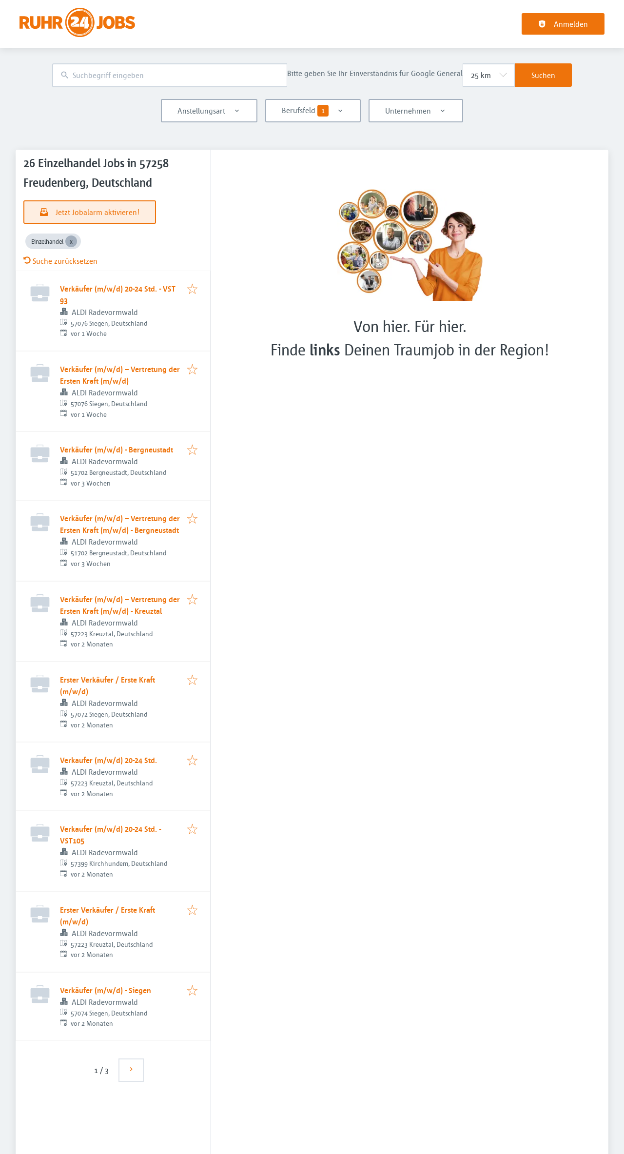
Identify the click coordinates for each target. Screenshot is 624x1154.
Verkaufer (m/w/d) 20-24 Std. (108, 760)
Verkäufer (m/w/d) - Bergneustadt (116, 449)
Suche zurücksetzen (60, 261)
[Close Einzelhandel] (71, 241)
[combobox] (169, 75)
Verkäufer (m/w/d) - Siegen (105, 990)
